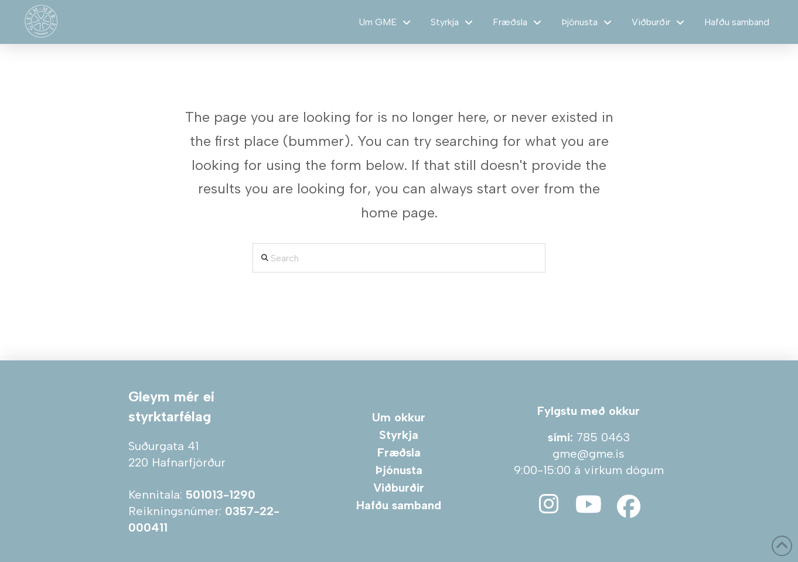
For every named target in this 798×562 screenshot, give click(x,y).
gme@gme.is (589, 454)
